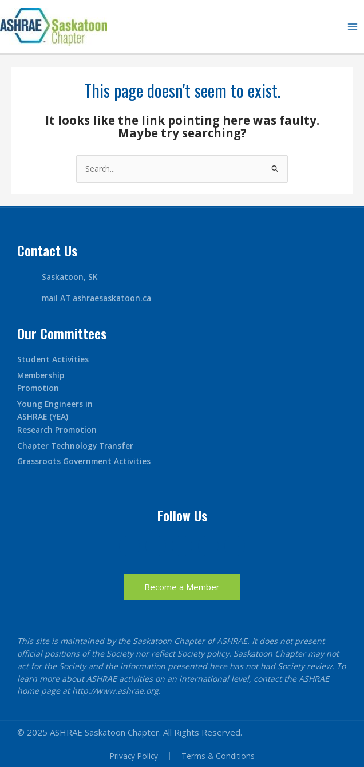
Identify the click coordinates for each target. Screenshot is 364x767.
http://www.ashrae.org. (116, 690)
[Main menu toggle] (353, 26)
